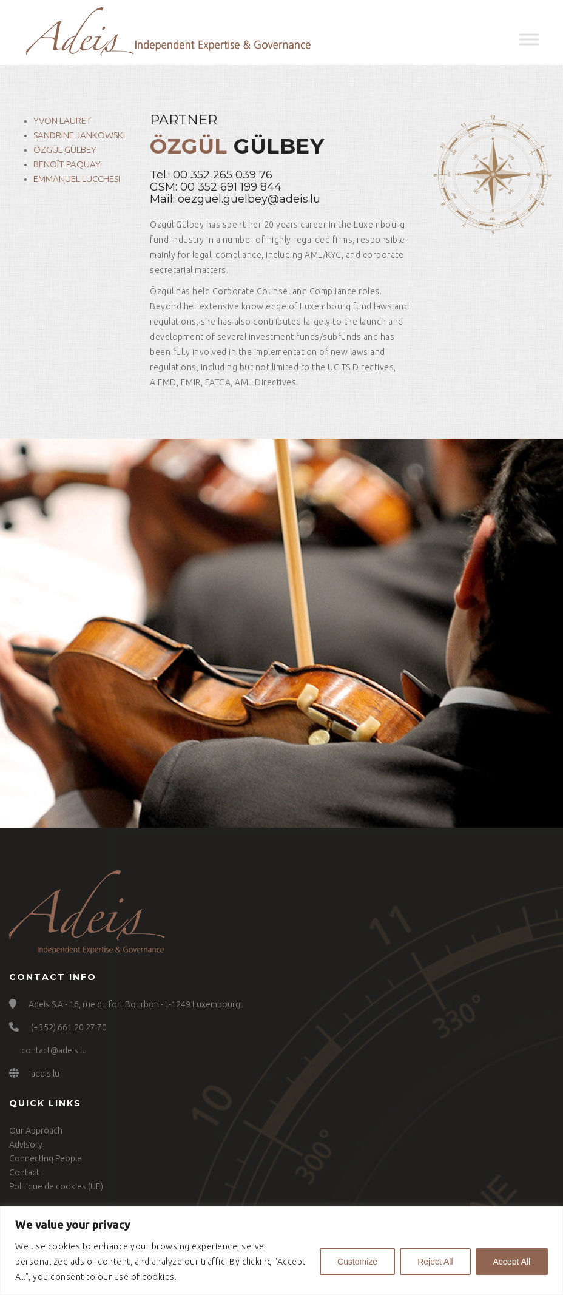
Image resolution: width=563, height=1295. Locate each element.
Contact (24, 1172)
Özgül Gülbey (64, 149)
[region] (281, 1250)
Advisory (25, 1144)
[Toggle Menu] (529, 39)
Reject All (435, 1261)
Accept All (511, 1261)
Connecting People (45, 1158)
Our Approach (35, 1130)
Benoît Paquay (67, 164)
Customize (357, 1261)
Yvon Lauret (62, 120)
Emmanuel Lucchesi (76, 179)
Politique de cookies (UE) (56, 1186)
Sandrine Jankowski (79, 135)
